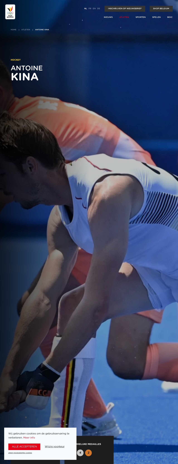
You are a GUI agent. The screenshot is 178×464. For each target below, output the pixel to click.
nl (85, 9)
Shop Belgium (161, 9)
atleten (25, 30)
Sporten (141, 17)
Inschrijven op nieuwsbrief (125, 9)
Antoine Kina (42, 30)
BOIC (170, 17)
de (98, 9)
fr (90, 9)
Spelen (156, 17)
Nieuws (108, 17)
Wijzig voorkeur (55, 446)
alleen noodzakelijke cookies (20, 453)
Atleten (124, 17)
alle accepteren (24, 446)
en (94, 9)
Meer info (29, 438)
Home (14, 30)
